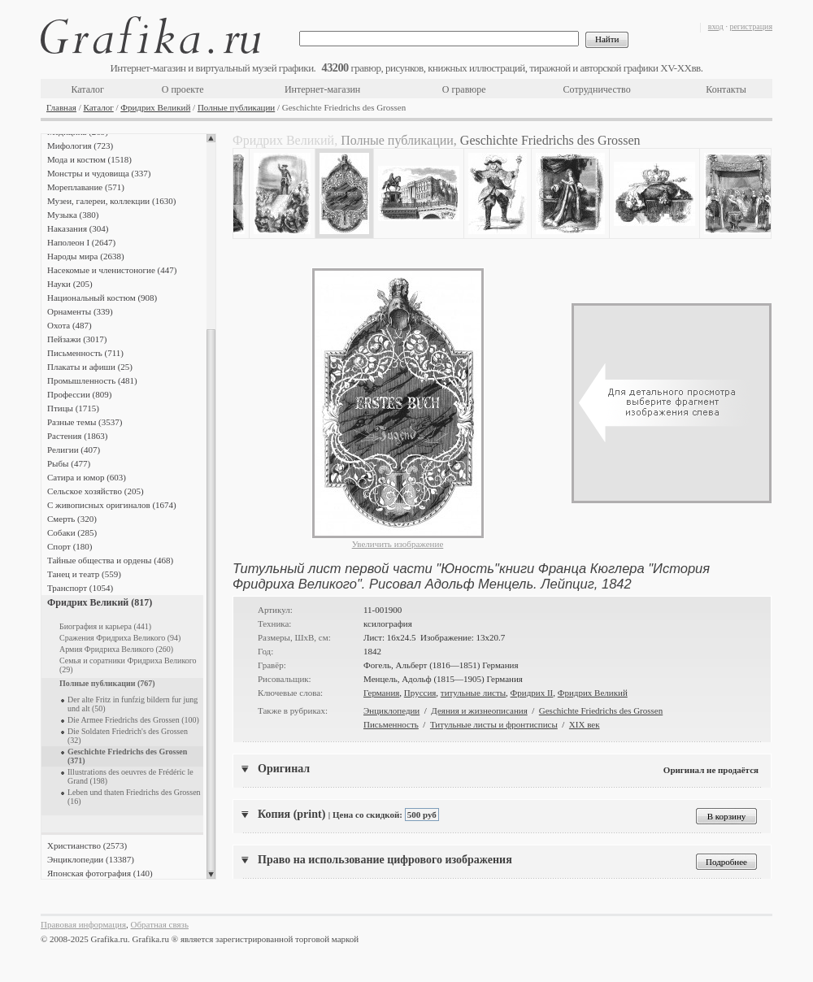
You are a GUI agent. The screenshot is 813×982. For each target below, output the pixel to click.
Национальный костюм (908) (102, 297)
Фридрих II (532, 692)
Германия (381, 692)
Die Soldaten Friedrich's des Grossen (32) (127, 736)
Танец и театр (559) (84, 574)
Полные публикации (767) (107, 683)
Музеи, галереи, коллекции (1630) (111, 201)
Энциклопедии (391, 710)
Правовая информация (83, 924)
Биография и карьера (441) (105, 626)
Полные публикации (236, 107)
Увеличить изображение (398, 544)
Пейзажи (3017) (77, 339)
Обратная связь (160, 924)
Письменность (391, 724)
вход (716, 26)
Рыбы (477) (68, 463)
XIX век (584, 724)
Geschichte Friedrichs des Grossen (601, 710)
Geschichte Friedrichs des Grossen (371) (127, 756)
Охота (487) (69, 325)
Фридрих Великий (155, 107)
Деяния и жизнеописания (479, 710)
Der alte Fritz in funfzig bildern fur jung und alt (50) (132, 704)
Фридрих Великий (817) (99, 602)
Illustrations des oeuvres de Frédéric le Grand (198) (130, 776)
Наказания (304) (78, 228)
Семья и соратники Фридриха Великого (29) (128, 665)
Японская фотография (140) (100, 873)
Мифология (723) (80, 145)
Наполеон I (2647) (81, 242)
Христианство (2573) (87, 845)
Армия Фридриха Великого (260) (116, 649)
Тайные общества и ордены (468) (110, 560)
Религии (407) (73, 449)
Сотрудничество (597, 89)
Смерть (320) (72, 519)
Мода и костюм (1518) (89, 159)
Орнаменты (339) (80, 311)
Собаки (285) (72, 532)
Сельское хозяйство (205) (95, 491)
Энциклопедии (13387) (90, 859)
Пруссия (420, 692)
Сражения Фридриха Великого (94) (119, 637)
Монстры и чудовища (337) (98, 173)
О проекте (183, 89)
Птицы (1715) (73, 408)
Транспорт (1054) (80, 588)
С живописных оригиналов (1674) (111, 505)
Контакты (726, 89)
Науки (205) (70, 284)
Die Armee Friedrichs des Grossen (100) (133, 719)
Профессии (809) (79, 394)
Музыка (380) (72, 214)
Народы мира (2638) (85, 256)
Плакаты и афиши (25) (90, 367)
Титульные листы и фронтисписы (494, 724)
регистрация (750, 26)
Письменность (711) (85, 353)
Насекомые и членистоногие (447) (111, 270)
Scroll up (211, 138)
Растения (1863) (77, 436)
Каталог (87, 89)
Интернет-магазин (322, 89)
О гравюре (464, 89)
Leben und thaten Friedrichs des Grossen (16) (134, 797)
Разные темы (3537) (84, 422)
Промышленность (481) (92, 380)
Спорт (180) (69, 546)
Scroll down (211, 875)
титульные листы (473, 692)
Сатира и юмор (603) (86, 477)
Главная (61, 107)
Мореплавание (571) (85, 187)
